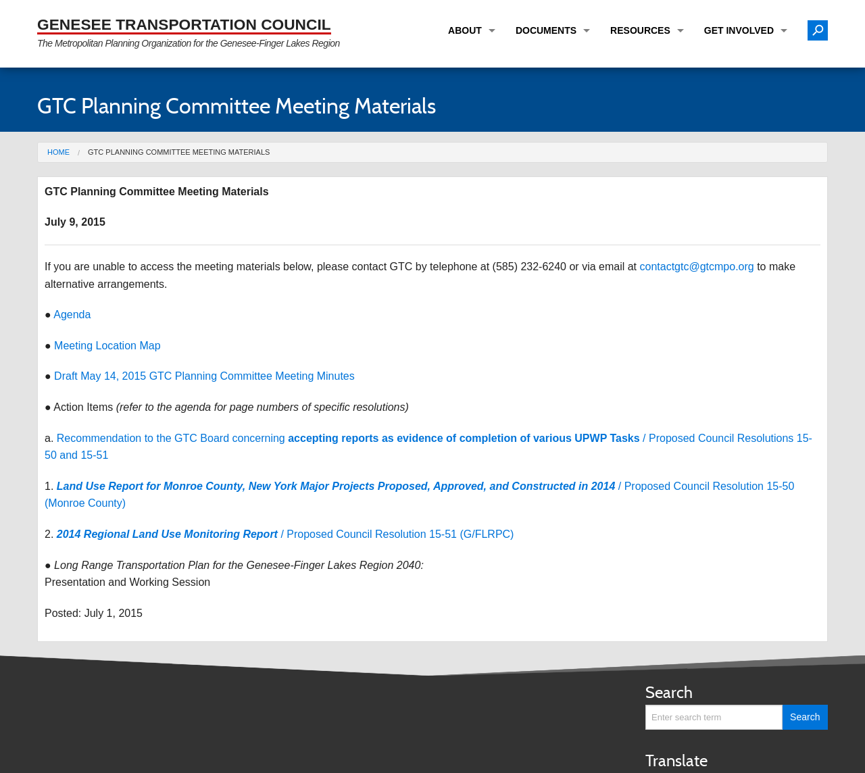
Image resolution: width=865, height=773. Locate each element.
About (465, 30)
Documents (546, 30)
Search (669, 692)
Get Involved (739, 30)
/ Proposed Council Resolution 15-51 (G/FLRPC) (285, 534)
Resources (640, 30)
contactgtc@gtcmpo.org (697, 266)
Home (58, 152)
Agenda (72, 314)
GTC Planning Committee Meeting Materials (179, 152)
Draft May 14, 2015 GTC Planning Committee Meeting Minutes (204, 376)
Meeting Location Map (107, 345)
